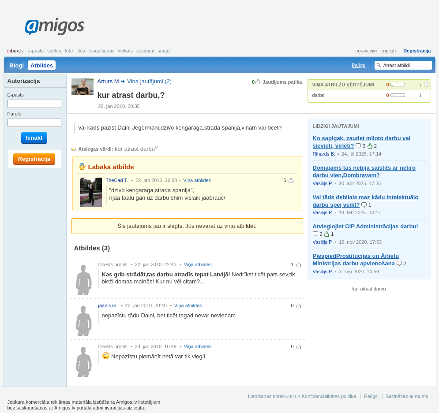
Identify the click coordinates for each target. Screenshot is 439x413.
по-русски (366, 50)
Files (80, 50)
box (16, 50)
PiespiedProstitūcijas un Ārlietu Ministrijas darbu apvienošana (356, 260)
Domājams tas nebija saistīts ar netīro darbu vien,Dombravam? (364, 171)
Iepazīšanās (102, 50)
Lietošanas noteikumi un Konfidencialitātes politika (302, 396)
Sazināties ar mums (407, 396)
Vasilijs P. (323, 183)
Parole (15, 113)
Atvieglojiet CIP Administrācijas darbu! (365, 226)
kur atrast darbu (135, 148)
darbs (318, 95)
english (388, 50)
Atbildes (41, 65)
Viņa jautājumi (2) (149, 81)
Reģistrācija (417, 50)
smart (164, 50)
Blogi (17, 65)
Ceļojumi (145, 50)
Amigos (54, 26)
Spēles (54, 50)
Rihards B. (324, 153)
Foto (69, 50)
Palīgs (358, 65)
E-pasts (36, 50)
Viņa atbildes (197, 180)
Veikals (125, 50)
